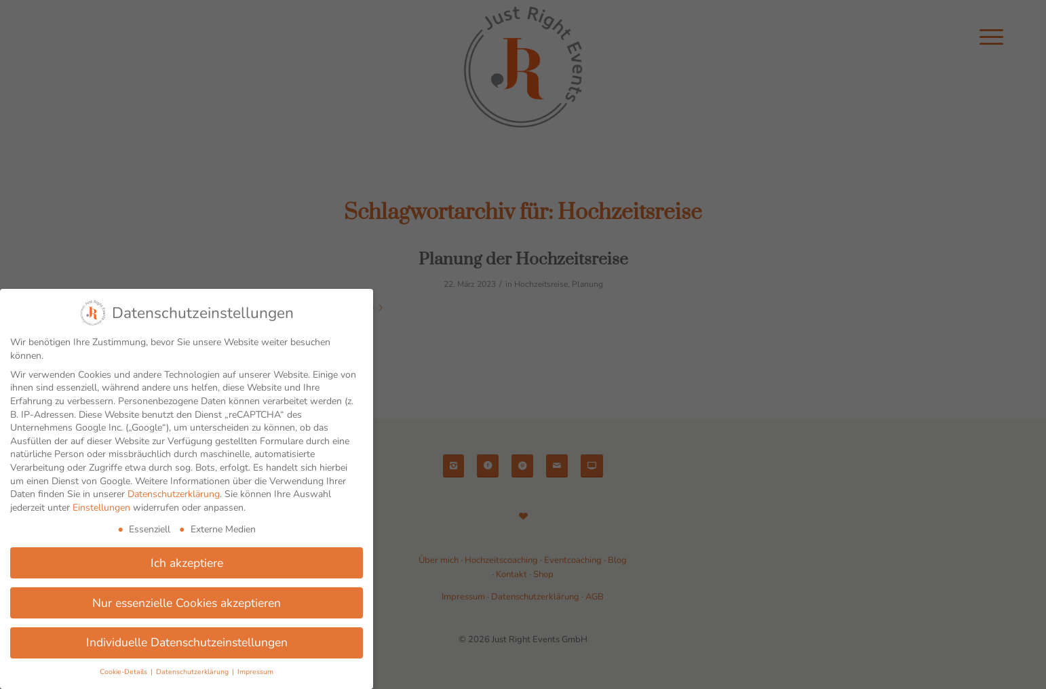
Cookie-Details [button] (124, 672)
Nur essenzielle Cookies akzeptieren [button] (186, 603)
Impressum (255, 672)
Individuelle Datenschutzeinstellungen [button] (187, 642)
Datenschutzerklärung (174, 494)
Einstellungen (101, 507)
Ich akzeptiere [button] (187, 563)
